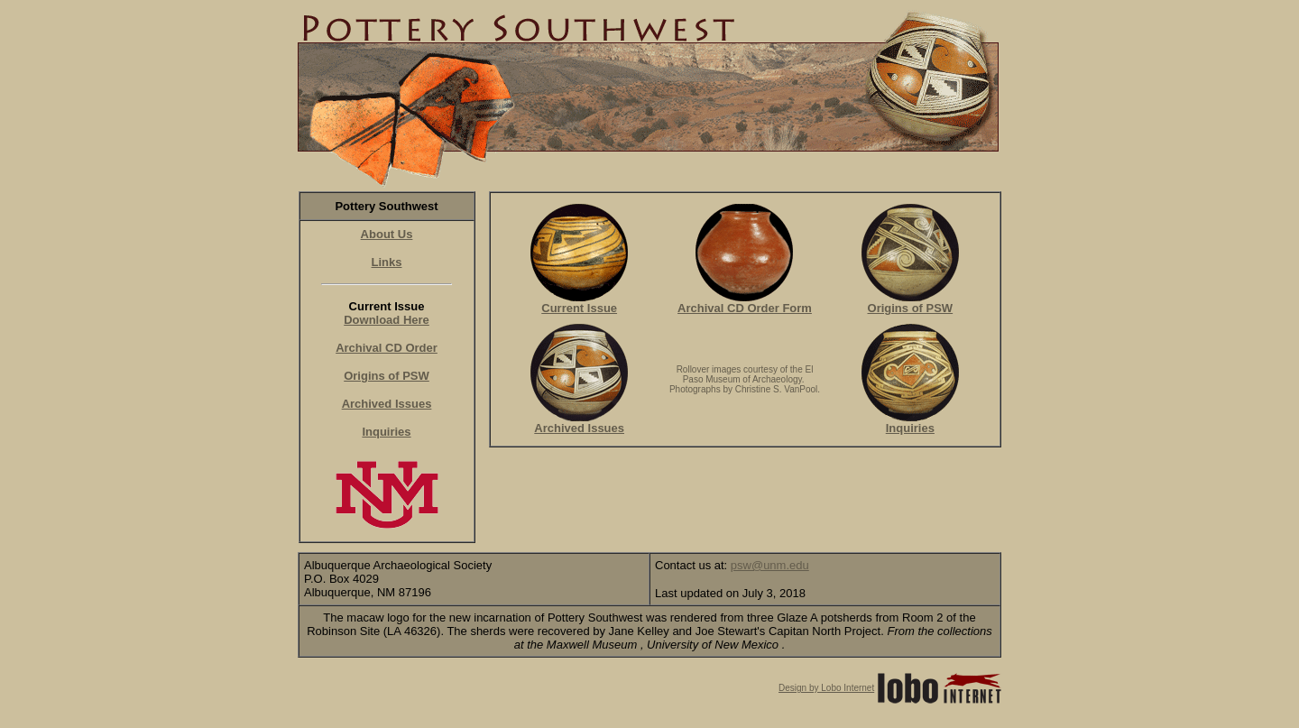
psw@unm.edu (770, 565)
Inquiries (386, 431)
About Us (387, 234)
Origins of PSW (386, 375)
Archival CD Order (387, 348)
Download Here (386, 320)
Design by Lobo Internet (826, 688)
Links (387, 262)
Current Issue (579, 302)
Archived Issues (387, 403)
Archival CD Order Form (744, 302)
